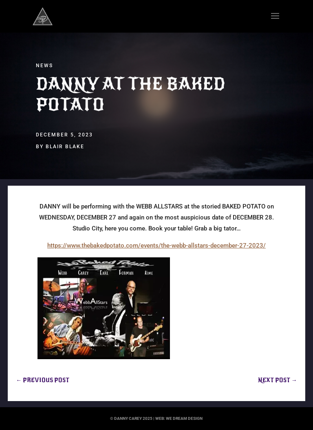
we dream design (184, 418)
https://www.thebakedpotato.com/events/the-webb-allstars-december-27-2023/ (156, 245)
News (44, 65)
